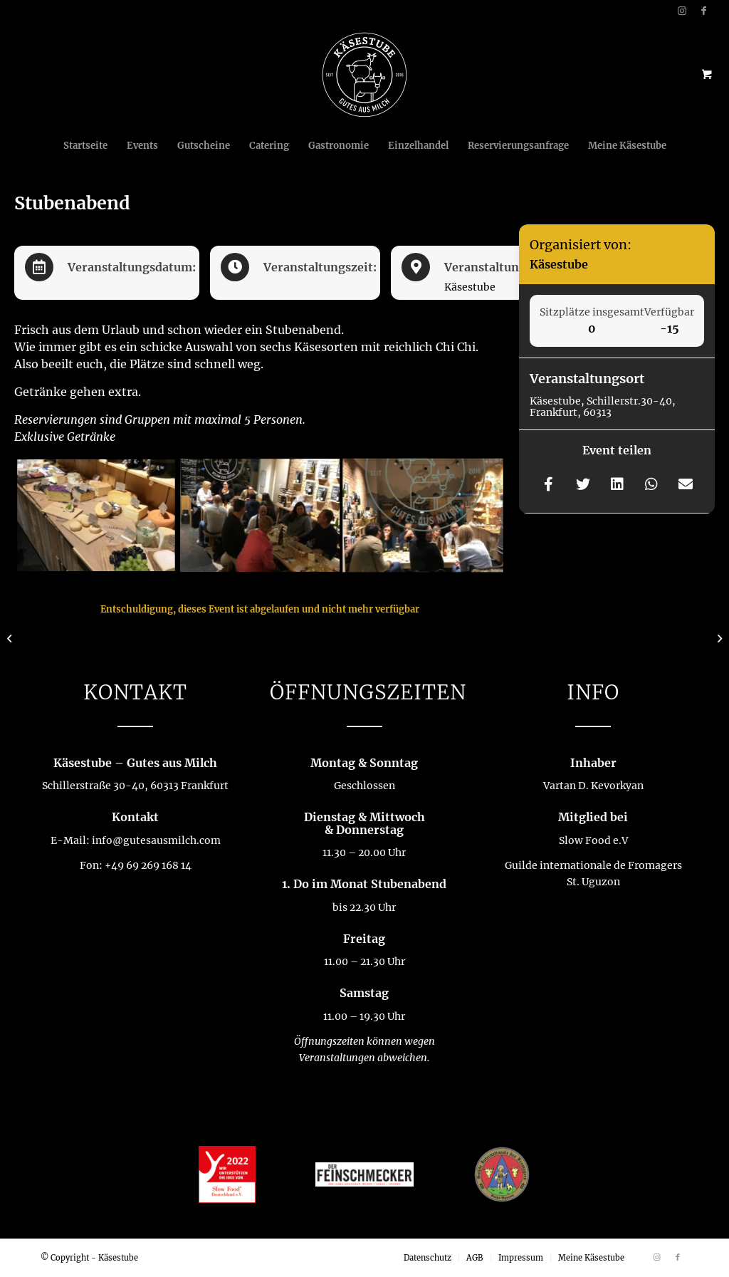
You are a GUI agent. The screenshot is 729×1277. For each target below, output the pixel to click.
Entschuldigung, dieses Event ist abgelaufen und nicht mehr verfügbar (259, 609)
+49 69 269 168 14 (148, 865)
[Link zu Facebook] (704, 10)
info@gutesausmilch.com (156, 840)
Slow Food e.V (593, 840)
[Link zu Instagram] (682, 10)
